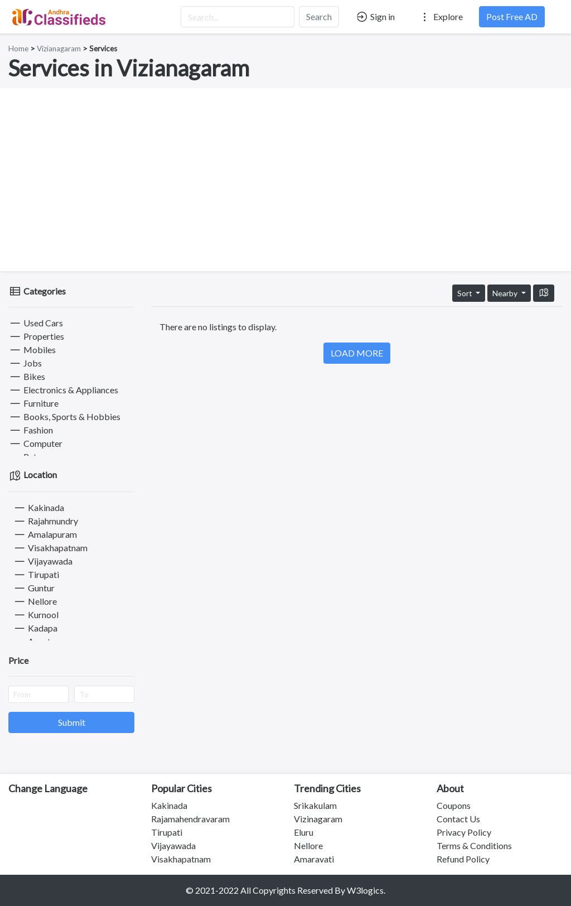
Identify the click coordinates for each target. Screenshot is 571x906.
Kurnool (36, 614)
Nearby (505, 293)
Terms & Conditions (474, 845)
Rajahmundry (45, 520)
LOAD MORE (357, 353)
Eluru (303, 832)
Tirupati (36, 574)
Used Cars (35, 322)
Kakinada (38, 507)
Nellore (35, 601)
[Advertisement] (285, 180)
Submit (71, 722)
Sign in (375, 16)
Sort (465, 293)
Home (18, 48)
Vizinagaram (318, 818)
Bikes (26, 376)
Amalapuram (45, 534)
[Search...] (237, 16)
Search (319, 16)
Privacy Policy (464, 832)
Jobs (25, 363)
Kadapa (35, 628)
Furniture (33, 403)
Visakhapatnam (50, 547)
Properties (36, 336)
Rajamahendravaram (190, 818)
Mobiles (32, 349)
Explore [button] (440, 16)
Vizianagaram (59, 48)
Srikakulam (315, 805)
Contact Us (458, 818)
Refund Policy (463, 859)
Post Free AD (512, 16)
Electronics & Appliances (63, 389)
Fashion (30, 430)
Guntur (34, 587)
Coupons (454, 805)
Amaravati (314, 859)
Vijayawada (42, 561)
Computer (35, 443)
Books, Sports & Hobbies (64, 416)
